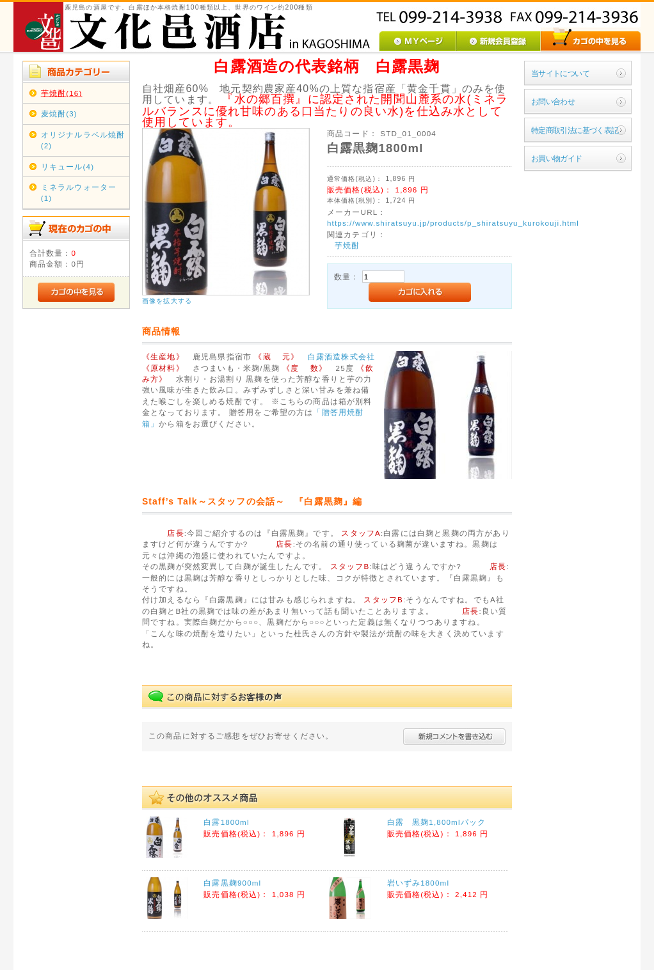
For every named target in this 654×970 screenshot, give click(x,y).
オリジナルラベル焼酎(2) (83, 140)
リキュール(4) (67, 166)
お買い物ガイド (556, 158)
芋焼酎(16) (62, 93)
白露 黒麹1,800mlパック (436, 822)
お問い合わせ (553, 101)
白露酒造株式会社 (341, 356)
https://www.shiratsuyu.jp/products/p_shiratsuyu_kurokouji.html (453, 223)
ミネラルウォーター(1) (78, 192)
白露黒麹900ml (232, 883)
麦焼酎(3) (59, 113)
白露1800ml (226, 822)
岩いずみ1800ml (418, 883)
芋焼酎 (347, 245)
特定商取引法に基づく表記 (575, 130)
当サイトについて (560, 73)
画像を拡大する (167, 300)
